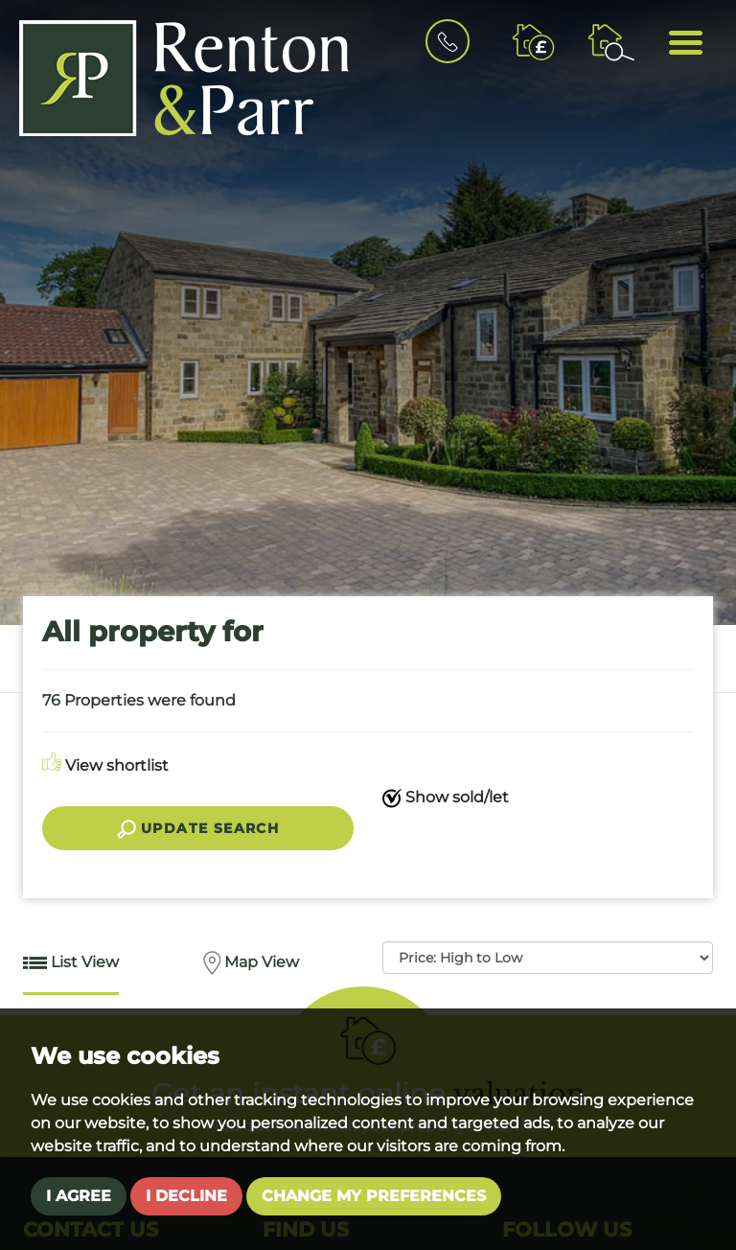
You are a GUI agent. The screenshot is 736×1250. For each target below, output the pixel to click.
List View (71, 964)
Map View (251, 963)
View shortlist (105, 765)
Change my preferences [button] (374, 1196)
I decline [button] (186, 1196)
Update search (198, 829)
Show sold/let (445, 798)
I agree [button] (78, 1196)
